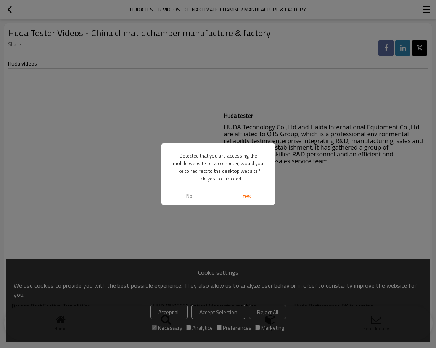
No (189, 196)
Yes (246, 196)
